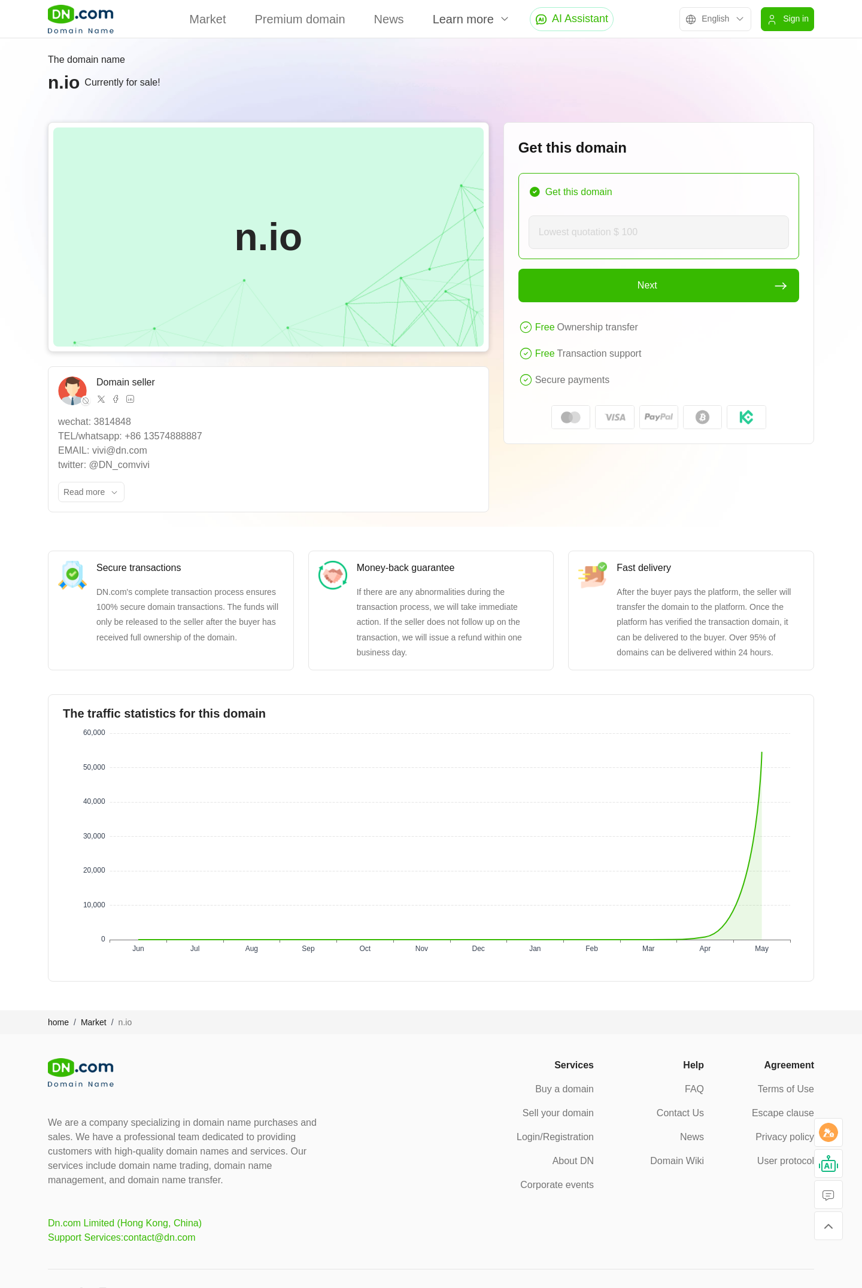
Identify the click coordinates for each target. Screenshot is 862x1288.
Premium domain (299, 19)
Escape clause (783, 1113)
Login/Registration (555, 1137)
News (389, 19)
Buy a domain (564, 1089)
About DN (573, 1161)
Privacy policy (784, 1137)
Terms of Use (786, 1089)
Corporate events (557, 1185)
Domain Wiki (677, 1161)
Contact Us (680, 1113)
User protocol (785, 1161)
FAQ (694, 1089)
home (58, 1022)
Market (207, 19)
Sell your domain (558, 1113)
